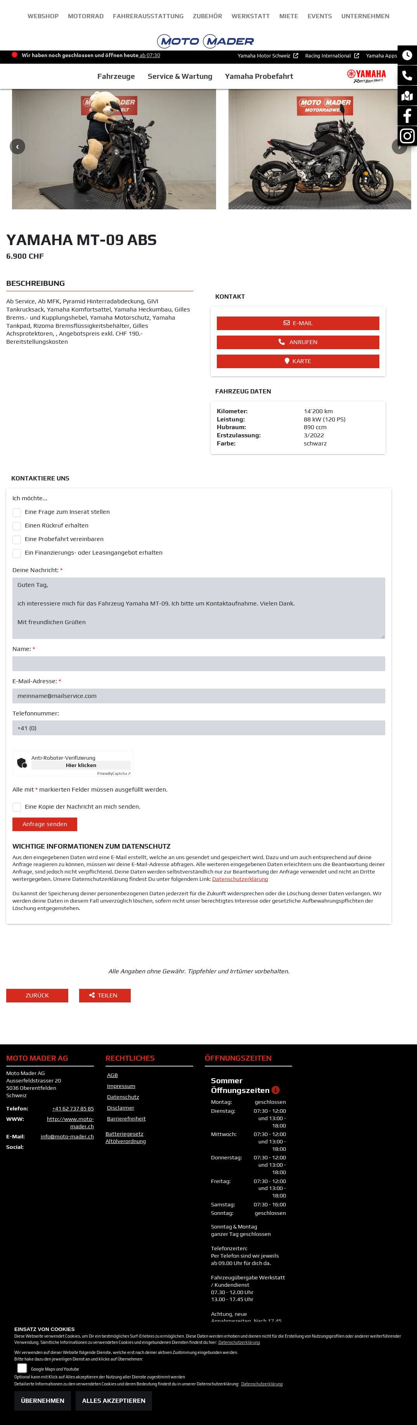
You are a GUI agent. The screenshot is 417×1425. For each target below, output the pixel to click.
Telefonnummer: (35, 713)
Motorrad (86, 16)
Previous (17, 146)
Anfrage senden (44, 824)
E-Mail (298, 323)
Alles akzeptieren (113, 1400)
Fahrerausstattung (148, 16)
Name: (23, 648)
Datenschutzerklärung (240, 879)
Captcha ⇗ (114, 773)
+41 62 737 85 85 (73, 1108)
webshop (43, 16)
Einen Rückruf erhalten (56, 525)
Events (320, 16)
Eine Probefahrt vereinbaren (64, 539)
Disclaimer (120, 1108)
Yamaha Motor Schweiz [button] (264, 58)
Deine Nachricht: (37, 570)
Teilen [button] (104, 995)
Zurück (37, 995)
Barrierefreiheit (126, 1118)
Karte (298, 361)
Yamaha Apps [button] (382, 58)
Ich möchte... (29, 498)
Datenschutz (123, 1097)
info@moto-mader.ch (67, 1136)
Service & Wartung (179, 79)
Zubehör (207, 16)
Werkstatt (251, 16)
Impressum (121, 1086)
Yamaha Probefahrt (259, 79)
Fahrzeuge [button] (116, 79)
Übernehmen (42, 1400)
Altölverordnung (126, 1141)
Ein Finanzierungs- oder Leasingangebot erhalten (94, 552)
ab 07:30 (149, 57)
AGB (112, 1075)
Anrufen (298, 342)
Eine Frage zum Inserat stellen (67, 511)
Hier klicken (81, 765)
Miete (288, 16)
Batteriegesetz (125, 1134)
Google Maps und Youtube (55, 1369)
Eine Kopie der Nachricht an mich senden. (82, 806)
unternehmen (365, 16)
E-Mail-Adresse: (36, 681)
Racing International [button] (328, 58)
